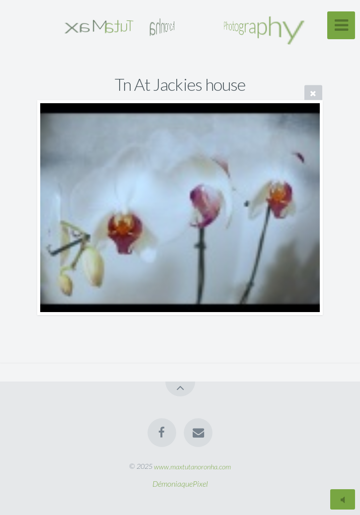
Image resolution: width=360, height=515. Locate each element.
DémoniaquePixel (180, 483)
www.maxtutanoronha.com (192, 466)
